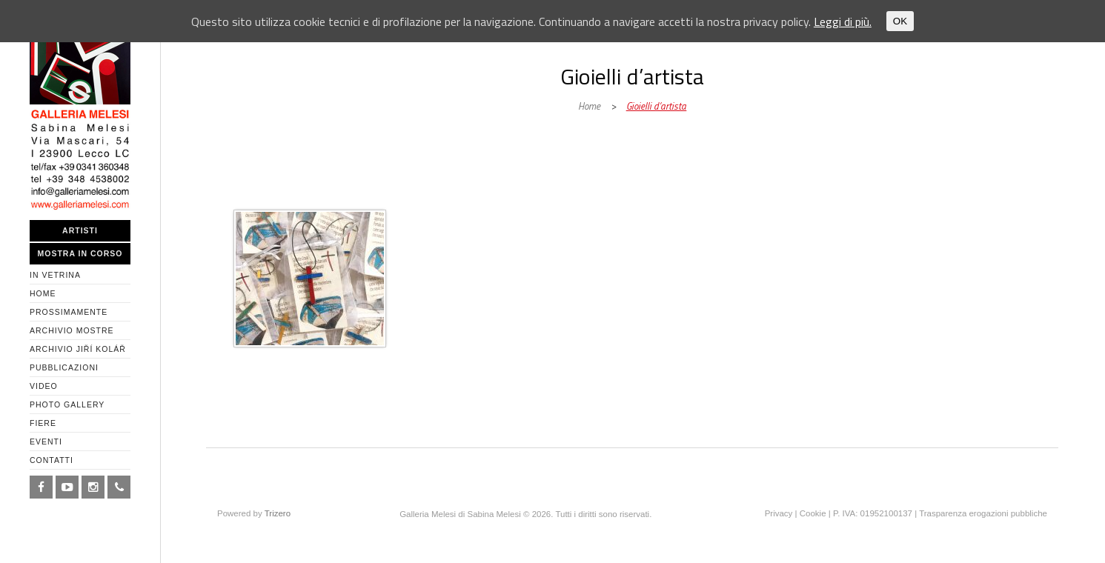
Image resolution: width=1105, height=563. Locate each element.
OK (900, 21)
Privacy (779, 513)
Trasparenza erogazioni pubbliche (983, 513)
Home (589, 106)
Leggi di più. (843, 21)
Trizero (278, 513)
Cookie (813, 513)
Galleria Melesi (333, 194)
